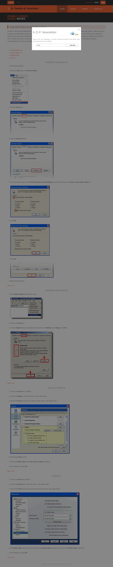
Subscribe (72, 45)
